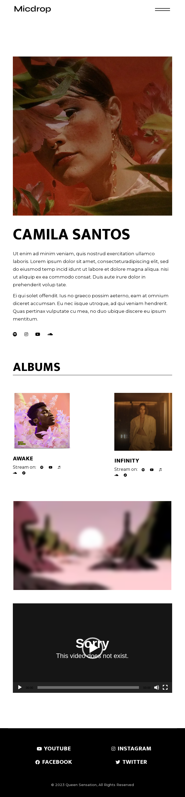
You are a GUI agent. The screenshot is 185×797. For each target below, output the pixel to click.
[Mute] (156, 687)
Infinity (126, 461)
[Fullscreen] (165, 687)
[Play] (19, 687)
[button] (92, 648)
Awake (23, 458)
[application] (92, 648)
